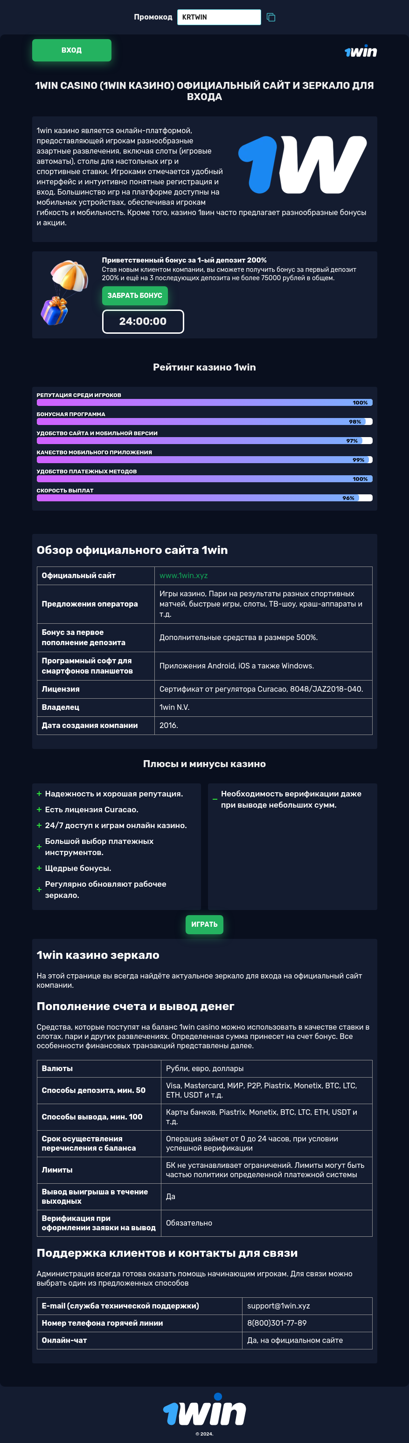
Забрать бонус (135, 296)
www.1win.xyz (183, 575)
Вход (72, 50)
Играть (204, 925)
